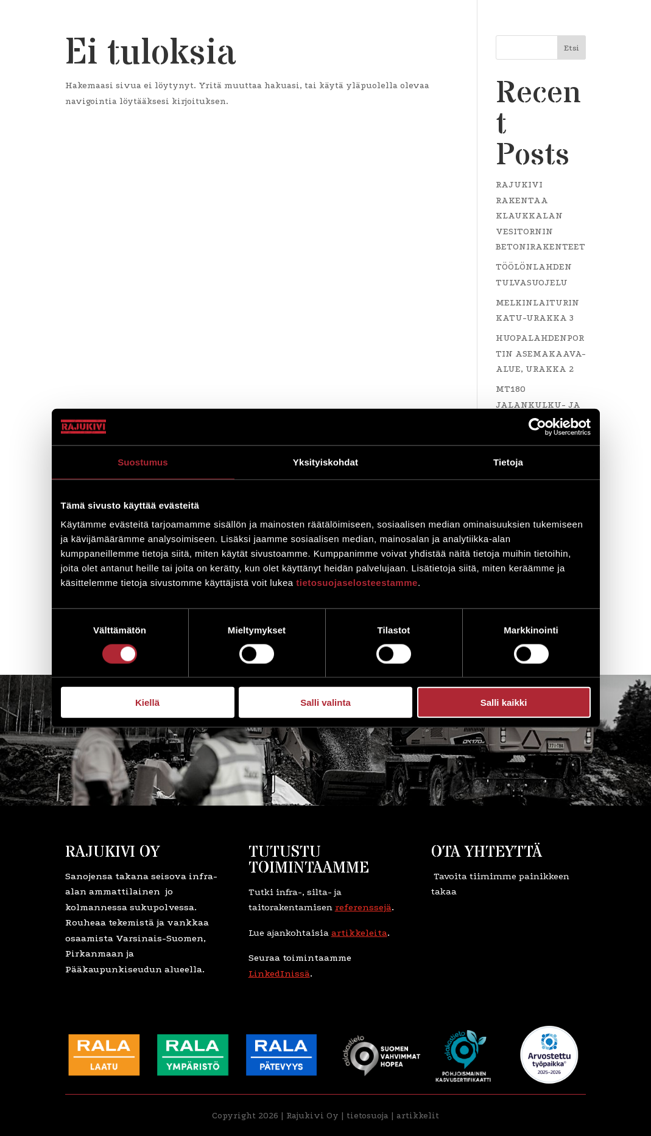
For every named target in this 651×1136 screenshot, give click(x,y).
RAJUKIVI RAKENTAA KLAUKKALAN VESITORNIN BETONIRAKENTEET (540, 215)
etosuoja (371, 1115)
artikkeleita (359, 932)
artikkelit (417, 1115)
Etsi (571, 47)
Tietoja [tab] (508, 461)
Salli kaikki (503, 702)
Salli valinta (325, 702)
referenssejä (363, 907)
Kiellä (147, 702)
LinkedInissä (279, 973)
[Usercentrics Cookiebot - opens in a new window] (537, 426)
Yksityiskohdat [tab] (325, 461)
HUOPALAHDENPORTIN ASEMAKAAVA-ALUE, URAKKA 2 (541, 353)
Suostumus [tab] (143, 461)
